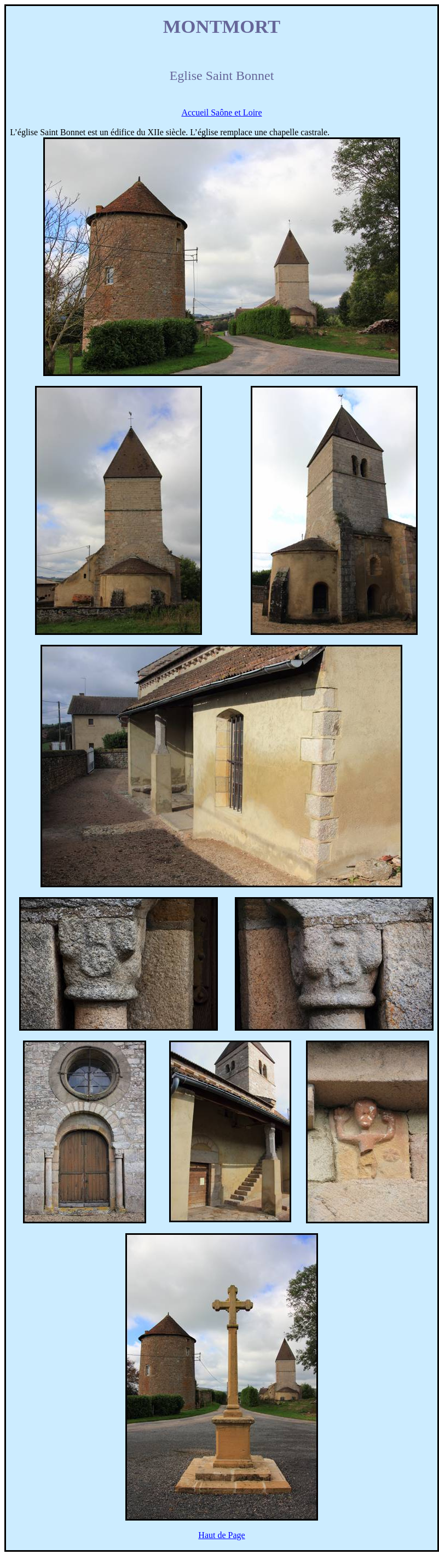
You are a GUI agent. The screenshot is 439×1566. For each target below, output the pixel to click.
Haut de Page (221, 1535)
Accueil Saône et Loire (221, 112)
